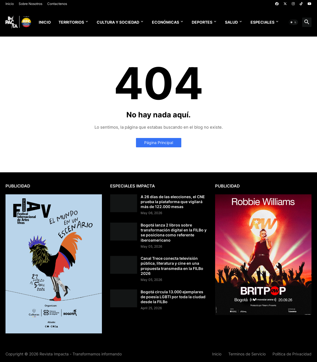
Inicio (9, 4)
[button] (293, 22)
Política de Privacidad (292, 354)
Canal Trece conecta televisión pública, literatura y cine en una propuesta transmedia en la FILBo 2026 (172, 266)
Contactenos (57, 4)
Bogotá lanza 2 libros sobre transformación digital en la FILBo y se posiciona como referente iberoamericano (174, 232)
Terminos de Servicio (247, 354)
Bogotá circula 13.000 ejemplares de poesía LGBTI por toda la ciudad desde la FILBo (173, 296)
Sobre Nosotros (30, 4)
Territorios (71, 22)
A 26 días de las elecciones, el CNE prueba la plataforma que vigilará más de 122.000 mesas (173, 201)
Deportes (202, 22)
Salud (231, 22)
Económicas (165, 22)
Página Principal (158, 142)
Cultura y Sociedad (118, 22)
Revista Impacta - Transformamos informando (81, 354)
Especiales (262, 22)
